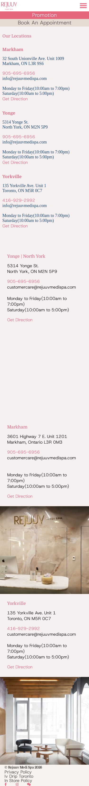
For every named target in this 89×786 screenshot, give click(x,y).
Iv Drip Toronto (19, 776)
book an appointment (44, 22)
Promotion (44, 15)
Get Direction (15, 99)
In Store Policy (18, 780)
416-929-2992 (18, 200)
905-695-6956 (18, 73)
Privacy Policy (18, 772)
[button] (83, 5)
